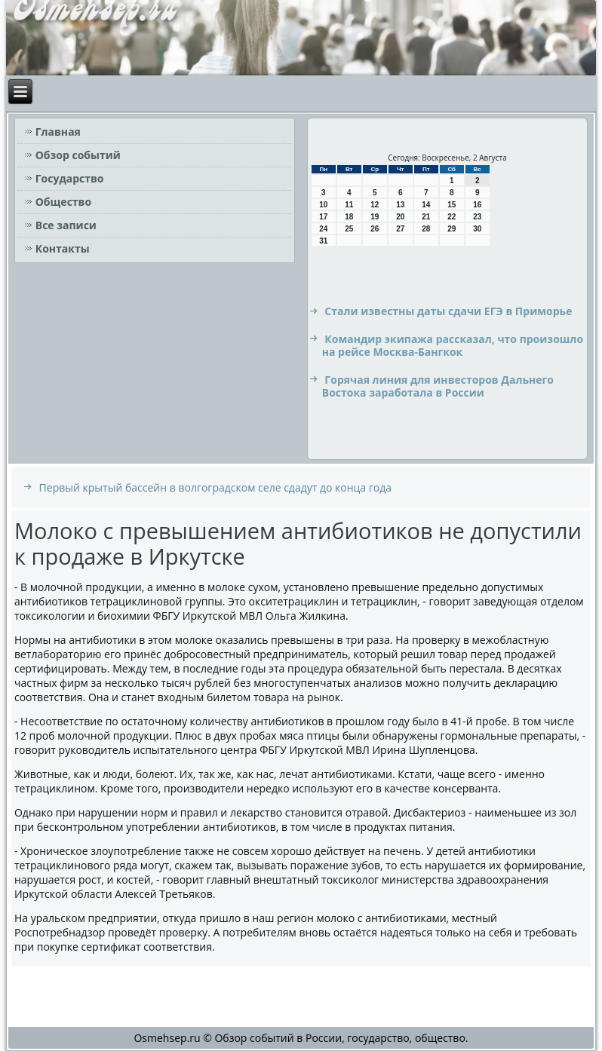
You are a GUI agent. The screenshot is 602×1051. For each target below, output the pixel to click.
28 (426, 229)
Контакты (62, 248)
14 (426, 205)
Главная (58, 131)
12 (374, 205)
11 (349, 205)
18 (349, 217)
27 (400, 229)
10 (323, 205)
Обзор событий (78, 155)
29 (451, 229)
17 (323, 217)
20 (400, 217)
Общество (63, 202)
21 (426, 217)
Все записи (66, 225)
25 (349, 229)
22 (451, 217)
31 (323, 241)
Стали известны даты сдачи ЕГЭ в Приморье (448, 311)
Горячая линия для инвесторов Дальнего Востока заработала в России (438, 386)
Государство (69, 178)
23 (477, 217)
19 (374, 217)
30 (477, 229)
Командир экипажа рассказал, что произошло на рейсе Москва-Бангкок (452, 346)
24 (323, 229)
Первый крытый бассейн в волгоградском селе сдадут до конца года (215, 487)
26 (374, 229)
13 (400, 205)
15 (451, 205)
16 (477, 205)
